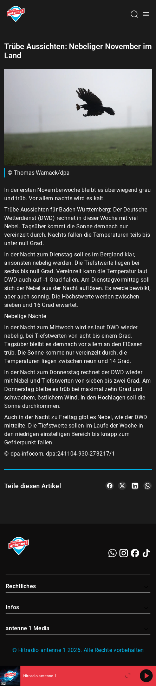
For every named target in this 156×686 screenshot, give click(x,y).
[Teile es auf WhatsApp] (147, 486)
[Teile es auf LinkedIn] (135, 486)
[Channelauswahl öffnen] (134, 14)
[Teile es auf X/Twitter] (122, 486)
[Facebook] (135, 553)
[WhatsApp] (112, 553)
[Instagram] (123, 553)
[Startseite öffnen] (15, 14)
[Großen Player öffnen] (128, 675)
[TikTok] (146, 553)
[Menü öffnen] (146, 14)
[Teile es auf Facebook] (109, 486)
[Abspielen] (146, 676)
